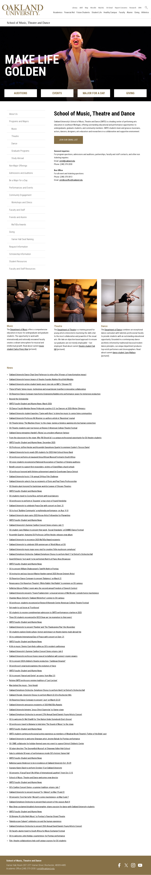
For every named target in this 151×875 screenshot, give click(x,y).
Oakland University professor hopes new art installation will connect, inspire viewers (43, 656)
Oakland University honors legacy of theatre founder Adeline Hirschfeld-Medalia (41, 379)
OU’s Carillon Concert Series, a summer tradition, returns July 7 (34, 787)
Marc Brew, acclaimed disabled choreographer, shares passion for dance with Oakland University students (52, 807)
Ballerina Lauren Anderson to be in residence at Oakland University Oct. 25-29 (40, 763)
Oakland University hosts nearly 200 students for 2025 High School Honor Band (41, 452)
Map (86, 7)
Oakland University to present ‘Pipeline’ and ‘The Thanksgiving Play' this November (42, 627)
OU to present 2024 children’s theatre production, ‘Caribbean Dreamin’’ (37, 661)
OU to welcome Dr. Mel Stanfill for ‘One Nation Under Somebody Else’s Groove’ (40, 719)
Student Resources (18, 261)
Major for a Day (94, 93)
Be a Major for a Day (18, 180)
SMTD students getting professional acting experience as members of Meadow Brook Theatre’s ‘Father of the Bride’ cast (58, 734)
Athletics (145, 12)
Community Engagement (20, 195)
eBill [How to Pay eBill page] (80, 7)
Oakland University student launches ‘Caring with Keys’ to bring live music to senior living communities (50, 413)
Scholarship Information (20, 254)
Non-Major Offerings (18, 165)
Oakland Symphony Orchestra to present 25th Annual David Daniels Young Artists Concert (45, 826)
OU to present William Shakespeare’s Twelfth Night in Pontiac (34, 569)
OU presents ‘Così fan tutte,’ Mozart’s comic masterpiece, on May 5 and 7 (39, 797)
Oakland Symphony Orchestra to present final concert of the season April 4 (39, 802)
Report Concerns (121, 7)
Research (132, 7)
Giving (136, 12)
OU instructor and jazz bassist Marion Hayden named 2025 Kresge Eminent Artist (42, 574)
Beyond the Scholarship (18, 399)
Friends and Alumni (18, 217)
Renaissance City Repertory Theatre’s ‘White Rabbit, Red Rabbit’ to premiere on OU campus (46, 583)
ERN (139, 7)
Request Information (18, 246)
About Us (13, 114)
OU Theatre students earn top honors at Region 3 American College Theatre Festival (43, 428)
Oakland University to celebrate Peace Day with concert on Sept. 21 (36, 505)
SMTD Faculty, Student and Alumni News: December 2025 (32, 442)
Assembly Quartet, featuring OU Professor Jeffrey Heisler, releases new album (41, 535)
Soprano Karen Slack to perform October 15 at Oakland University (35, 768)
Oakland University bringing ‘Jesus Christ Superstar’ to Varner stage (36, 710)
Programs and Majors (19, 121)
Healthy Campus (110, 12)
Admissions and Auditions (21, 173)
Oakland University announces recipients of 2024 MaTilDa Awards (35, 705)
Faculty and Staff (17, 210)
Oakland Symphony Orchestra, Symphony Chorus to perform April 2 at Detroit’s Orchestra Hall (47, 690)
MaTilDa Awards (18, 224)
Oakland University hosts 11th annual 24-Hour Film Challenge (33, 476)
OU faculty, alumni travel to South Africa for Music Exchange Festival (37, 831)
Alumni (129, 12)
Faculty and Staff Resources (22, 268)
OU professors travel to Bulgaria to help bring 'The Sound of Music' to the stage (41, 724)
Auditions (20, 93)
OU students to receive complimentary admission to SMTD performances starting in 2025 (45, 612)
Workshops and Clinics (21, 202)
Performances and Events (21, 187)
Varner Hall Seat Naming (22, 239)
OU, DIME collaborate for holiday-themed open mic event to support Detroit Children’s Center (46, 743)
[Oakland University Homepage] (22, 10)
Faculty (122, 12)
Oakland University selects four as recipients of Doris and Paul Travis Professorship (43, 481)
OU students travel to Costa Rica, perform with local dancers (34, 496)
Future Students (83, 12)
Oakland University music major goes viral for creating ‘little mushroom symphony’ (42, 549)
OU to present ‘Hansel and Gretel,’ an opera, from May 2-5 (32, 675)
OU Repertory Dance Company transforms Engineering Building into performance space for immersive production (54, 394)
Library (74, 7)
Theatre (15, 136)
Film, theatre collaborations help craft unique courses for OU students (37, 841)
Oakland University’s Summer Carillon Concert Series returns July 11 (36, 525)
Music (14, 129)
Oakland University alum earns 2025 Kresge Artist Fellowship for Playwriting (39, 515)
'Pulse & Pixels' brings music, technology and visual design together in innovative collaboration (47, 389)
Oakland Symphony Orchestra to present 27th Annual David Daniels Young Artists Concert (45, 714)
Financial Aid (69, 12)
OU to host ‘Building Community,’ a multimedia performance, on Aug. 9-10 (38, 510)
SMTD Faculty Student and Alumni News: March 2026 (30, 404)
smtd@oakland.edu (67, 161)
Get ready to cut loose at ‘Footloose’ (24, 607)
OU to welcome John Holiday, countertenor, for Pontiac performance (37, 836)
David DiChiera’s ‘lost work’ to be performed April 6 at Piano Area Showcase (39, 559)
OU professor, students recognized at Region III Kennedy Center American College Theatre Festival (49, 603)
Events (57, 93)
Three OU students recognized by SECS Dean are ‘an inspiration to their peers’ (40, 617)
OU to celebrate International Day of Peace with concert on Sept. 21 (36, 637)
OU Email (109, 7)
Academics (57, 12)
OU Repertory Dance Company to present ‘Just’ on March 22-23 (34, 700)
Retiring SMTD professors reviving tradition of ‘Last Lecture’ (33, 680)
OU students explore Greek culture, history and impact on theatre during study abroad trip (45, 632)
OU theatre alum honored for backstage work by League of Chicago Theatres (40, 486)
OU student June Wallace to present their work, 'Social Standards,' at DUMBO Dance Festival (46, 530)
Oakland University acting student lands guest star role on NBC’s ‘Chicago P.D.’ (40, 384)
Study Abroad (17, 158)
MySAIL (101, 7)
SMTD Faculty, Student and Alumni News (25, 491)
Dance (14, 143)
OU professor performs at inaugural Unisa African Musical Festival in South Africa (42, 457)
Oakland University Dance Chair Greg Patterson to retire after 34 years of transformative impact (47, 374)
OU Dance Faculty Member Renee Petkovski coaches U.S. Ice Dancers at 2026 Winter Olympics (47, 408)
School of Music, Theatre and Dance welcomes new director (33, 777)
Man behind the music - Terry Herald (23, 685)
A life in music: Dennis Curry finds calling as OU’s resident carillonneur (37, 646)
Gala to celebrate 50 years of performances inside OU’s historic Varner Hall (39, 753)
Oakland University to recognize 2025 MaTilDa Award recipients (34, 540)
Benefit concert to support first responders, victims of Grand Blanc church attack (41, 467)
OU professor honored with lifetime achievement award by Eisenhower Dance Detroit (43, 472)
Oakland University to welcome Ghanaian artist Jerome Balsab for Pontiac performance (44, 739)
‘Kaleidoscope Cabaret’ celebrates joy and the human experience (35, 821)
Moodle (93, 7)
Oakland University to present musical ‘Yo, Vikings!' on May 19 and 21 (37, 792)
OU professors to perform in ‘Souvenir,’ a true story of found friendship (37, 501)
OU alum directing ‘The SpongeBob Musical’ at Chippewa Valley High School (39, 748)
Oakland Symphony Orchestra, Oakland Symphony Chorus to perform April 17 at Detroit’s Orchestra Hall (51, 554)
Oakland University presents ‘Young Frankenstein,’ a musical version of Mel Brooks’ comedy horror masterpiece (54, 593)
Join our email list (68, 140)
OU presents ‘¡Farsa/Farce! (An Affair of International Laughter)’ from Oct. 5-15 (41, 773)
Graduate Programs (20, 151)
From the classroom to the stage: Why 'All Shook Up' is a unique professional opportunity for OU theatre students (55, 438)
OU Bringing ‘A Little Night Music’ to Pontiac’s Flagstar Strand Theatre (37, 816)
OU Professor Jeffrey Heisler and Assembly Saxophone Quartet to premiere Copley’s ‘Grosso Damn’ (49, 447)
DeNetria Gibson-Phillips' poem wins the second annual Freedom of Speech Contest (43, 588)
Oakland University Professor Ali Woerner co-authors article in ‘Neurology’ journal (42, 418)
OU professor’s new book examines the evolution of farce (32, 666)
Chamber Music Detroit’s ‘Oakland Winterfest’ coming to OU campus (36, 598)
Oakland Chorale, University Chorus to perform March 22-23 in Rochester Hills (40, 695)
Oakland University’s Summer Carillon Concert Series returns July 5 (36, 651)
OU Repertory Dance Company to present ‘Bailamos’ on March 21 (35, 578)
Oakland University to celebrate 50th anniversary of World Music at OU (37, 544)
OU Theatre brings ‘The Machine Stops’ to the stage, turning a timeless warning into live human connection (52, 423)
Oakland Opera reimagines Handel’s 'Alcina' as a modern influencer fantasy (39, 433)
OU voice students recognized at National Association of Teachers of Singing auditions (44, 462)
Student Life (97, 12)
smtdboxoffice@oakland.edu (71, 180)
